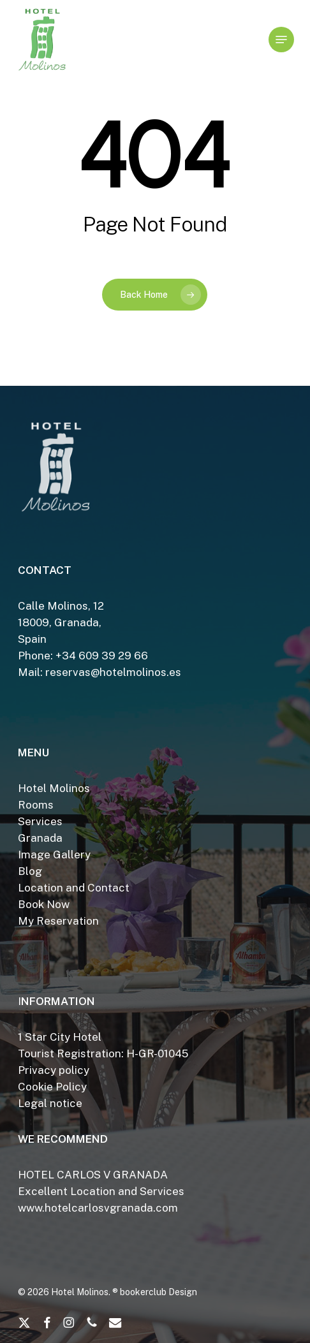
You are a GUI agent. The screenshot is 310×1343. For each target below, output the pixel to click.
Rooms (36, 804)
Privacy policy (53, 1070)
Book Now (44, 904)
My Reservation (58, 920)
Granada (40, 838)
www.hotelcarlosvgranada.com (98, 1207)
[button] (281, 39)
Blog (30, 871)
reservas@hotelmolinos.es (113, 672)
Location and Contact (73, 887)
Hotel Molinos (54, 788)
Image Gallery (54, 854)
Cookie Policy (52, 1086)
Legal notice (50, 1103)
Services (40, 821)
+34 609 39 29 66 (101, 655)
